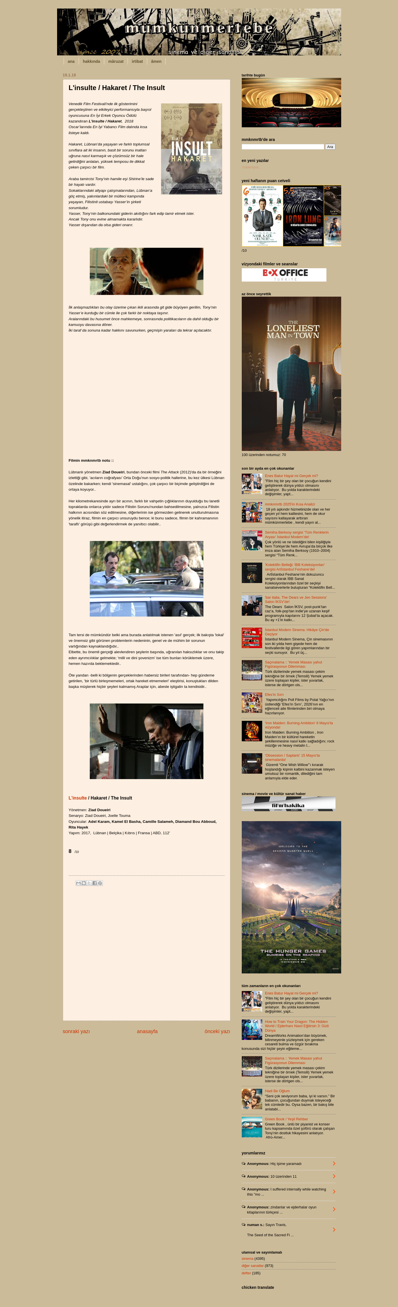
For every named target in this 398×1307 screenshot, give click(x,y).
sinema (248, 1258)
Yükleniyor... (252, 167)
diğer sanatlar (253, 1266)
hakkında (91, 61)
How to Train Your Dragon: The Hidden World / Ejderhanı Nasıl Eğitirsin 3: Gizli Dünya (297, 1026)
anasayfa (147, 1031)
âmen (156, 61)
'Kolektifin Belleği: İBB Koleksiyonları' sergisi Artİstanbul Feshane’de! (295, 567)
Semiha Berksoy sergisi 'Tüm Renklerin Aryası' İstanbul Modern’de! (297, 534)
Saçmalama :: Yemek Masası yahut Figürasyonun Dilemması (293, 664)
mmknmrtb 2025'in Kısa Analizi (290, 504)
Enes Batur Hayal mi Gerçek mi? (291, 476)
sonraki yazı (76, 1031)
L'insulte (78, 798)
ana (71, 61)
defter (246, 1273)
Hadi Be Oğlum (277, 1091)
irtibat (137, 61)
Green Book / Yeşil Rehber (286, 1119)
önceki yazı (217, 1031)
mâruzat (116, 61)
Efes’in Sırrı (274, 694)
